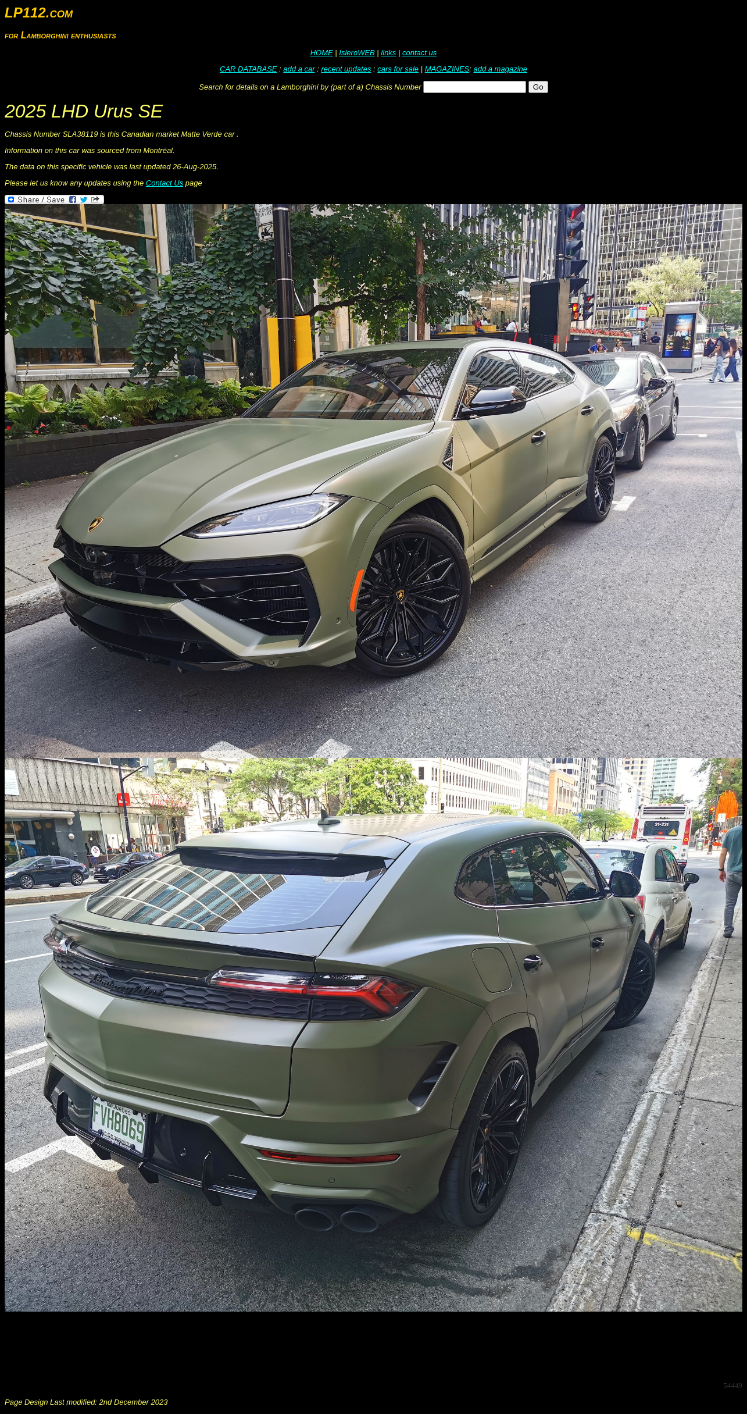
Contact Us (164, 183)
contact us (419, 52)
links (388, 52)
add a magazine (500, 69)
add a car (298, 69)
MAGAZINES (447, 69)
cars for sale (398, 69)
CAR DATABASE (248, 69)
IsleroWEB (356, 52)
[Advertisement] (216, 1345)
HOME (321, 52)
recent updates (346, 69)
